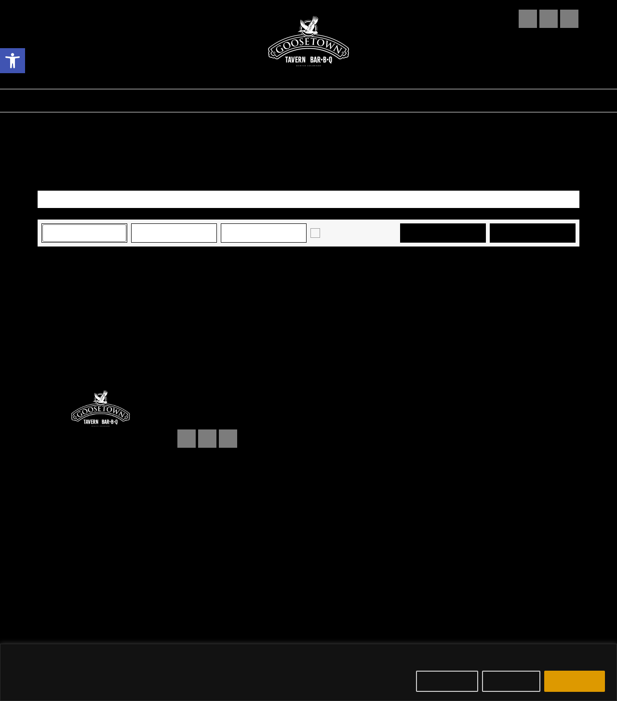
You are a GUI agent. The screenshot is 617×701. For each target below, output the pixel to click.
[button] (12, 60)
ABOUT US (327, 100)
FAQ (377, 100)
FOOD (133, 100)
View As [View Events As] (52, 184)
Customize (447, 681)
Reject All (511, 681)
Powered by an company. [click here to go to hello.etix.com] (308, 622)
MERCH (480, 100)
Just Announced (347, 232)
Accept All (574, 681)
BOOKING (425, 100)
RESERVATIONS (252, 100)
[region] (308, 672)
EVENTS (182, 100)
